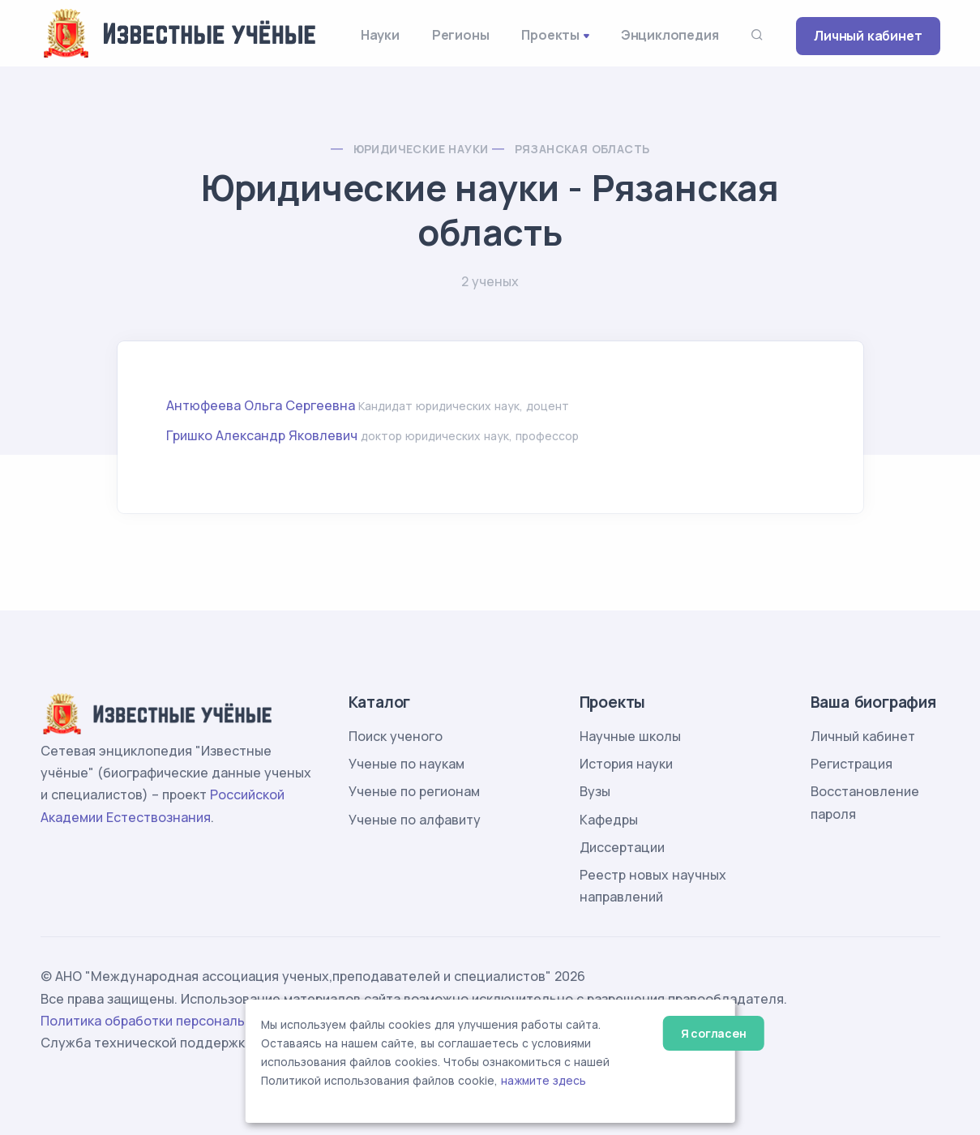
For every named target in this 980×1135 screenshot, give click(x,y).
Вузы (595, 791)
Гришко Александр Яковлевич (261, 435)
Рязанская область (582, 148)
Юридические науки (421, 148)
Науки (380, 35)
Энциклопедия (670, 35)
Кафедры (609, 820)
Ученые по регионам (414, 791)
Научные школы (630, 736)
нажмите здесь (543, 1080)
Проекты (550, 35)
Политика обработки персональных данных (181, 1021)
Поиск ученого (396, 736)
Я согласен (714, 1033)
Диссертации (622, 847)
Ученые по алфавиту (415, 820)
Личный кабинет (868, 36)
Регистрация (851, 764)
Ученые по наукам (406, 764)
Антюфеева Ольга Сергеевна (260, 405)
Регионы (461, 35)
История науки (626, 764)
